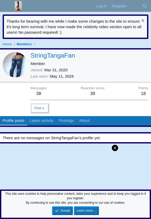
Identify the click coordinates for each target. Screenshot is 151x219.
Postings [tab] (66, 120)
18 (143, 93)
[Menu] (7, 6)
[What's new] (134, 6)
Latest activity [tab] (42, 120)
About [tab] (84, 120)
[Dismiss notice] (142, 21)
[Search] (145, 6)
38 (38, 93)
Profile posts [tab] (13, 120)
